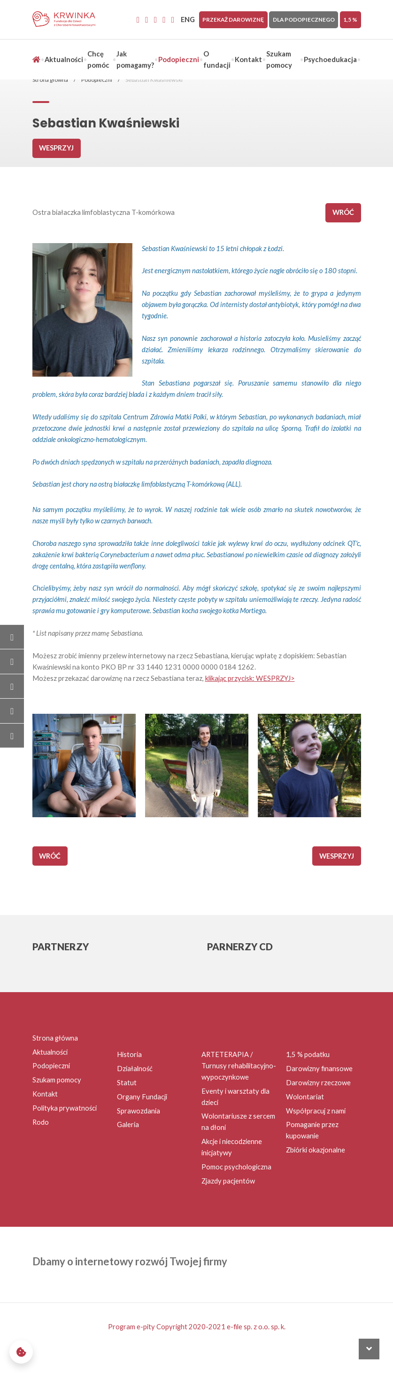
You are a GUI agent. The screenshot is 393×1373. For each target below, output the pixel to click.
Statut (127, 1083)
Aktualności (64, 59)
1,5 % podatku (308, 1054)
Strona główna (50, 79)
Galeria (128, 1124)
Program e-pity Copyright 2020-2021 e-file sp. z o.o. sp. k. (196, 1327)
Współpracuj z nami (316, 1111)
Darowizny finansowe (319, 1069)
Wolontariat (305, 1097)
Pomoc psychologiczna (236, 1167)
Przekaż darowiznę (233, 19)
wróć (343, 212)
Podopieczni (178, 59)
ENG (188, 20)
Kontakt (248, 59)
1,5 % (350, 19)
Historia (129, 1054)
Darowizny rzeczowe (318, 1083)
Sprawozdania (138, 1111)
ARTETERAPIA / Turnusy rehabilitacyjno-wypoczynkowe (238, 1065)
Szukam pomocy (56, 1080)
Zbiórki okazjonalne (315, 1150)
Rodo (40, 1122)
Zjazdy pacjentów (228, 1181)
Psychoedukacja (330, 59)
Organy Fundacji (142, 1097)
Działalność (135, 1069)
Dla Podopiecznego (304, 19)
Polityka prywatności (64, 1108)
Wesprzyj (56, 148)
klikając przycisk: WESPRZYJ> (250, 678)
